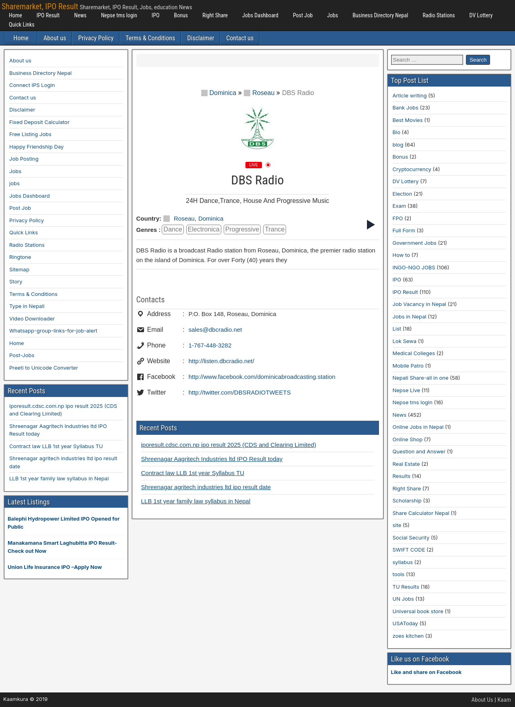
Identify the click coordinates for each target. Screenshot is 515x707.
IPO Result (48, 15)
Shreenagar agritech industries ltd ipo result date (206, 487)
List (397, 328)
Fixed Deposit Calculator (39, 122)
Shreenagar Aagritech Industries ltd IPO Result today (212, 458)
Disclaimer (200, 38)
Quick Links (22, 24)
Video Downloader (32, 318)
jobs (14, 183)
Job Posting (24, 158)
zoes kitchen (408, 636)
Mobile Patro (408, 365)
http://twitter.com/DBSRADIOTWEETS (240, 392)
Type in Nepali (27, 306)
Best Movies (408, 120)
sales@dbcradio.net (215, 329)
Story (16, 281)
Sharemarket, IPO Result (40, 6)
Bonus (181, 15)
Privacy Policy (95, 38)
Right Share (215, 15)
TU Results (406, 586)
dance (172, 229)
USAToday (405, 623)
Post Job (303, 15)
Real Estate (406, 464)
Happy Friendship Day (36, 146)
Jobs (332, 15)
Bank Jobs (405, 107)
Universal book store (418, 611)
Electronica (204, 229)
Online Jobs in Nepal (418, 427)
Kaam (504, 699)
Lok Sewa (405, 341)
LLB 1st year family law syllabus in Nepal (196, 501)
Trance (274, 229)
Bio (396, 132)
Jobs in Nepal (409, 316)
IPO (156, 15)
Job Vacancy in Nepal (420, 304)
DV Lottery (481, 15)
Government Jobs (415, 243)
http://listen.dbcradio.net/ (221, 361)
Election (402, 193)
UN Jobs (403, 598)
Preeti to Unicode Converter (43, 367)
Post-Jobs (21, 355)
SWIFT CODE (409, 549)
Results (402, 476)
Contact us (239, 38)
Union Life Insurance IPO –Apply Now (55, 567)
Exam (399, 206)
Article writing (410, 95)
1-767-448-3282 (210, 345)
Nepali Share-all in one (421, 377)
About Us (482, 699)
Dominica (219, 92)
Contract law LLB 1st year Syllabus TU (193, 472)
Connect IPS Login (32, 85)
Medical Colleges (414, 353)
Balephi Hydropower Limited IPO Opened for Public (63, 522)
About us (54, 38)
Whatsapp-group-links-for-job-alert (53, 330)
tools (399, 574)
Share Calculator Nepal (421, 513)
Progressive (242, 229)
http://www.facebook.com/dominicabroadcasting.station (262, 376)
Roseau (259, 92)
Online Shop (408, 439)
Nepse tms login (119, 15)
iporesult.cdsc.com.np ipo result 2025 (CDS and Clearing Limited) (228, 444)
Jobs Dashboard (260, 15)
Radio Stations (438, 15)
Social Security (411, 537)
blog (398, 144)
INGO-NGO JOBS (414, 267)
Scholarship (407, 500)
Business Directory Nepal (380, 15)
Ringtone (20, 257)
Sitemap (19, 269)
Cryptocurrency (412, 169)
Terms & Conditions (150, 38)
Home (15, 15)
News (80, 15)
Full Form (404, 230)
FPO (398, 218)
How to (401, 255)
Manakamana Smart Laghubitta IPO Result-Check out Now (62, 547)
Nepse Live (406, 390)
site (397, 525)
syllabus (403, 562)
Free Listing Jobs (30, 134)
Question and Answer (419, 451)
